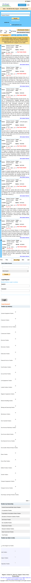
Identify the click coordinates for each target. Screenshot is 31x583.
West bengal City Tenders (8, 545)
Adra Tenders (4, 552)
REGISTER (22, 5)
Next (23, 259)
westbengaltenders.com (16, 24)
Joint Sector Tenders (6, 519)
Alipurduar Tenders (5, 563)
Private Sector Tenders (7, 525)
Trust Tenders (5, 535)
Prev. (7, 259)
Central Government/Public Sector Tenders (11, 507)
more (27, 500)
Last (28, 259)
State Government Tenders (8, 532)
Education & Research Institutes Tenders (11, 516)
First (1, 259)
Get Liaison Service (24, 64)
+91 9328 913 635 (10, 8)
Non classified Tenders (7, 522)
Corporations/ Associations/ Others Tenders (11, 513)
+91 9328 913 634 (24, 8)
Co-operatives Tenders (7, 510)
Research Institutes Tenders (8, 528)
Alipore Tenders (4, 558)
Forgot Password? (5, 304)
